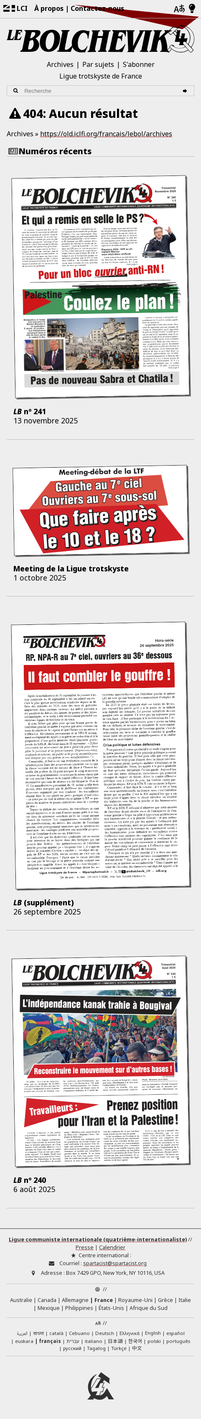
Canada (47, 1300)
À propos (49, 8)
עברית (72, 1341)
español (175, 1333)
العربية (22, 1334)
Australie (21, 1300)
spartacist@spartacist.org (115, 1263)
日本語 (115, 1340)
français (50, 1341)
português (178, 1341)
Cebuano (79, 1333)
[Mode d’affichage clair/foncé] (192, 8)
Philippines (79, 1308)
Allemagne (75, 1300)
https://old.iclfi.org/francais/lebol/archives (106, 133)
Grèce (165, 1300)
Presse (85, 1247)
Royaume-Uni (135, 1300)
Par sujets (98, 64)
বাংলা (38, 1333)
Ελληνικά (130, 1333)
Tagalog (96, 1348)
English (153, 1333)
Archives (60, 64)
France (103, 1300)
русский (72, 1348)
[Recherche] (186, 91)
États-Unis (111, 1308)
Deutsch (104, 1333)
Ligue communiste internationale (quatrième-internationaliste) (98, 1239)
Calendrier (112, 1247)
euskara (24, 1341)
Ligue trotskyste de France (100, 76)
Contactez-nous (97, 8)
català (56, 1333)
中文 (137, 1348)
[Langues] (179, 9)
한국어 (135, 1340)
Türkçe (119, 1348)
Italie (184, 1300)
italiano (93, 1341)
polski (154, 1341)
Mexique (49, 1308)
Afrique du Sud (149, 1308)
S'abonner (139, 64)
